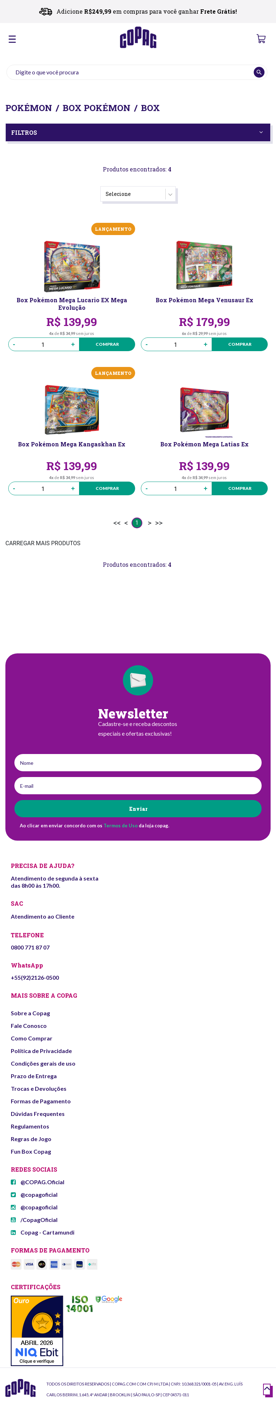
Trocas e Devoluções (38, 1088)
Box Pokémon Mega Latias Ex (204, 444)
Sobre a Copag (30, 1013)
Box (150, 108)
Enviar (138, 808)
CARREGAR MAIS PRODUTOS (42, 543)
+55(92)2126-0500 (35, 977)
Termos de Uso (121, 825)
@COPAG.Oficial (37, 1181)
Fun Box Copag (31, 1151)
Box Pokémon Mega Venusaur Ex (204, 300)
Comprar (107, 344)
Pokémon (28, 108)
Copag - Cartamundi (42, 1232)
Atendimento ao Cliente (42, 916)
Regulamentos (30, 1126)
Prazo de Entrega (34, 1075)
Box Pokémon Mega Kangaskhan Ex (71, 444)
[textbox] (136, 72)
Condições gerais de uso (43, 1063)
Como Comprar (31, 1038)
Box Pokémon (96, 108)
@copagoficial (34, 1194)
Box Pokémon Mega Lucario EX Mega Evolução (72, 303)
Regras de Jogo (31, 1138)
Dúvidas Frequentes (38, 1113)
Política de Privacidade (41, 1050)
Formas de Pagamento (41, 1101)
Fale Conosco (29, 1025)
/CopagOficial (34, 1219)
